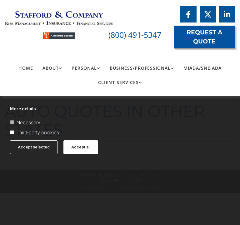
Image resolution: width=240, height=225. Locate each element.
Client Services (118, 82)
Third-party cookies (34, 132)
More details (23, 108)
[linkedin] (227, 14)
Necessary (25, 122)
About (50, 68)
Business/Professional (140, 68)
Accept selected (34, 147)
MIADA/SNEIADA (202, 68)
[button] (204, 37)
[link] (52, 68)
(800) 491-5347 (134, 34)
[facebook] (188, 14)
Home (25, 68)
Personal (84, 68)
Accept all (80, 147)
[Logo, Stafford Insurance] (40, 22)
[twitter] (208, 14)
